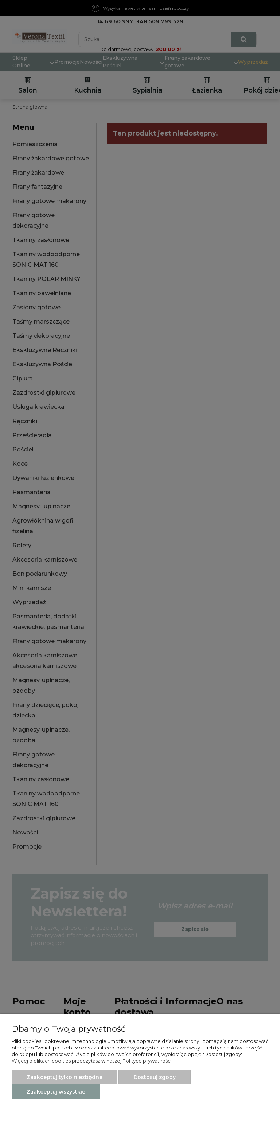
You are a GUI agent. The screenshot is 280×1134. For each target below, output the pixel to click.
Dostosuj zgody (154, 1077)
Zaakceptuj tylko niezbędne (64, 1077)
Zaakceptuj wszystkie (56, 1091)
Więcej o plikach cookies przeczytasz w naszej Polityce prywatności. (92, 1061)
